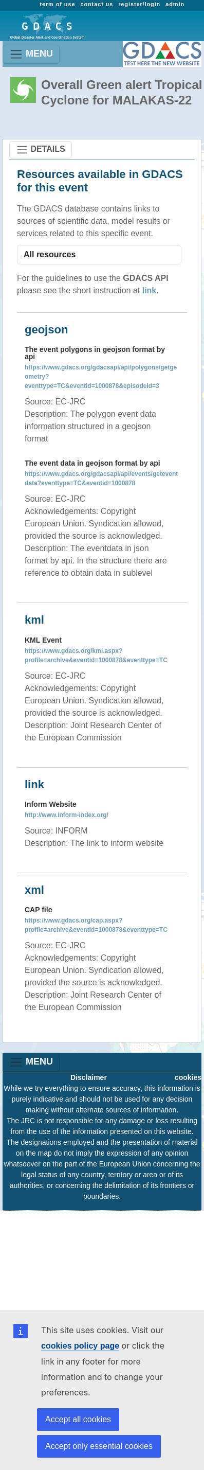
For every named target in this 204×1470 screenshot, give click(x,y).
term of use (57, 4)
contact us (96, 4)
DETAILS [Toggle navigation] (40, 150)
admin (174, 4)
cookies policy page (80, 1345)
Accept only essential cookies (99, 1446)
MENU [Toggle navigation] (31, 54)
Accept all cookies (78, 1419)
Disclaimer (88, 1077)
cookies (188, 1077)
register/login (139, 4)
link (149, 290)
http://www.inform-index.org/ (66, 815)
